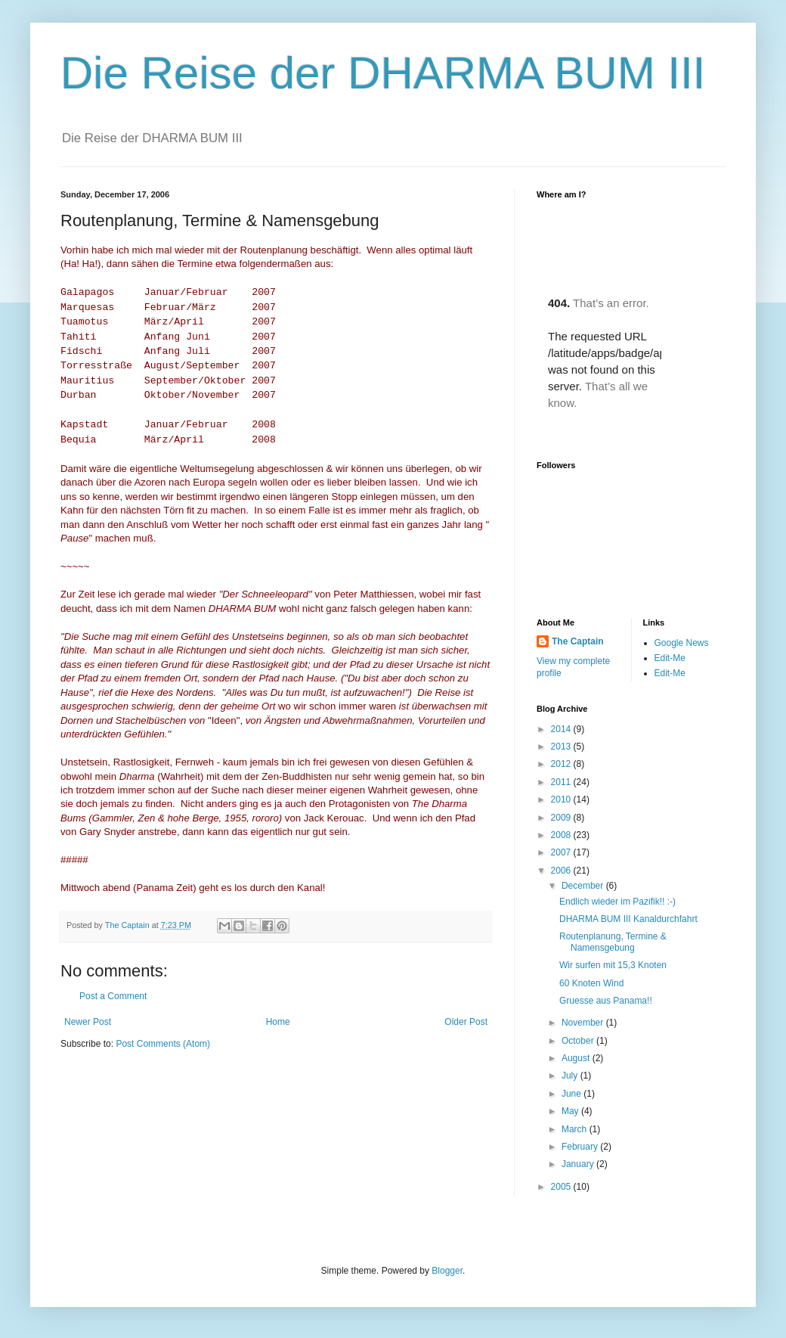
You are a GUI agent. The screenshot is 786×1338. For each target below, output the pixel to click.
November (584, 1022)
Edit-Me (669, 658)
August (577, 1058)
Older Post (465, 1022)
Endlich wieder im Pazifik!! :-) (617, 901)
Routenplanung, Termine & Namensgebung (613, 941)
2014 (562, 729)
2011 (562, 782)
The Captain (578, 641)
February (581, 1146)
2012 (562, 764)
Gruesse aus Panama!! (605, 1000)
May (571, 1111)
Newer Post (87, 1022)
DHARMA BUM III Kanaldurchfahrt (628, 919)
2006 (562, 870)
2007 (562, 852)
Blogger (447, 1270)
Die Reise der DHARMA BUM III (383, 73)
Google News (681, 643)
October (579, 1040)
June (572, 1093)
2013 (562, 746)
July (571, 1075)
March (576, 1129)
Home (278, 1022)
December (584, 885)
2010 (562, 799)
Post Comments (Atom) (163, 1043)
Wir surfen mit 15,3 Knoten (615, 965)
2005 (562, 1186)
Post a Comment (113, 996)
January (579, 1164)
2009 (562, 817)
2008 (562, 835)
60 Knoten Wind (593, 983)
